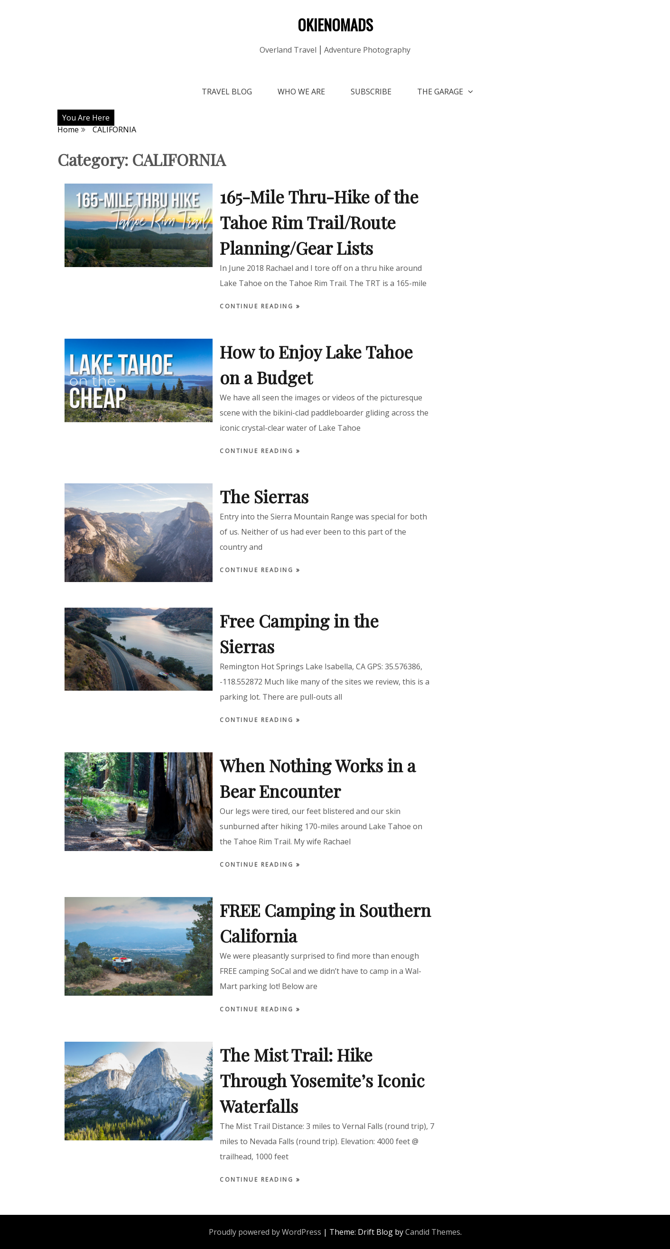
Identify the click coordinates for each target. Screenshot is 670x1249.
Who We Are (301, 91)
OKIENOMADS (335, 24)
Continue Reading (258, 306)
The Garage (440, 91)
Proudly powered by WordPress (265, 1232)
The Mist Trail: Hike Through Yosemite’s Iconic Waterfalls (322, 1080)
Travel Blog (227, 91)
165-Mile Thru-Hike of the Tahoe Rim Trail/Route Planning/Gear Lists (319, 222)
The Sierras (264, 496)
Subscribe (371, 91)
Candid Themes (432, 1232)
